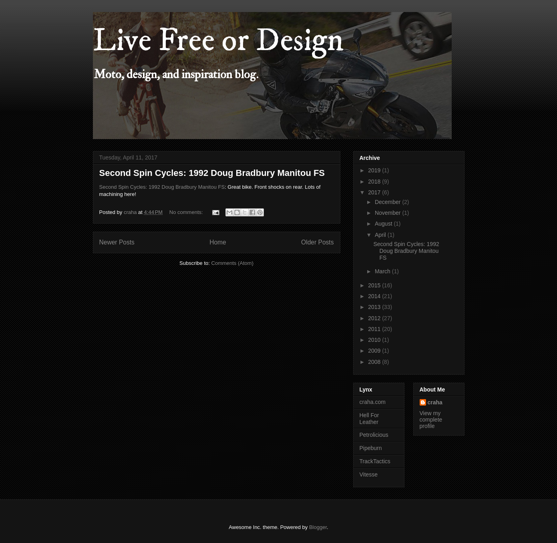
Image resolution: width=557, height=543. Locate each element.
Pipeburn (371, 448)
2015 (375, 285)
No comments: (186, 212)
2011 (375, 329)
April (381, 235)
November (388, 213)
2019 (375, 170)
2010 (375, 340)
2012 (375, 318)
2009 (375, 350)
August (384, 223)
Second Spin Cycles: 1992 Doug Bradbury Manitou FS (212, 173)
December (388, 202)
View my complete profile (431, 419)
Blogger (318, 527)
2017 (375, 192)
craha (435, 402)
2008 (375, 362)
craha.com (373, 402)
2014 (375, 296)
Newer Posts (117, 242)
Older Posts (317, 242)
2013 (375, 307)
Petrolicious (374, 435)
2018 (375, 181)
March (383, 271)
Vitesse (369, 474)
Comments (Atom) (232, 263)
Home (217, 242)
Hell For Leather (369, 418)
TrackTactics (375, 461)
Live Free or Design (218, 41)
